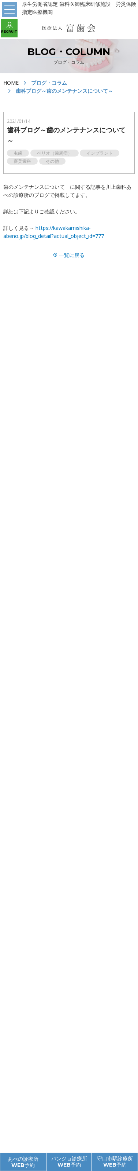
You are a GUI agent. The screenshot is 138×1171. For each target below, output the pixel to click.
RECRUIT (9, 27)
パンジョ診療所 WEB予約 (69, 1161)
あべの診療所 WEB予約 (23, 1162)
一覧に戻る (69, 255)
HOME (11, 82)
